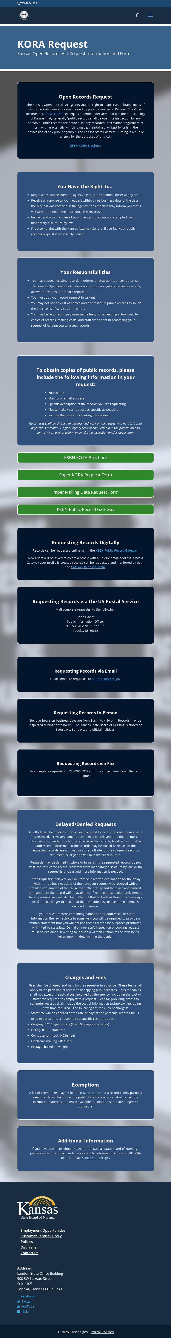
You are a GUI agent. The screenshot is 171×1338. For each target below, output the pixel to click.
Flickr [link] (23, 1311)
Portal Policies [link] (102, 1332)
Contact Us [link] (30, 1252)
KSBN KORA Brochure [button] (85, 457)
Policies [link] (27, 1241)
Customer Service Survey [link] (41, 1236)
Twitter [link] (24, 1301)
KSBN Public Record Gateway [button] (85, 509)
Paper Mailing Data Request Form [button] (85, 492)
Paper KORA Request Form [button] (85, 475)
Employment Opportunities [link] (43, 1230)
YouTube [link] (25, 1306)
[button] (150, 18)
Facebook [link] (25, 1296)
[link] (24, 15)
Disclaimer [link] (29, 1247)
